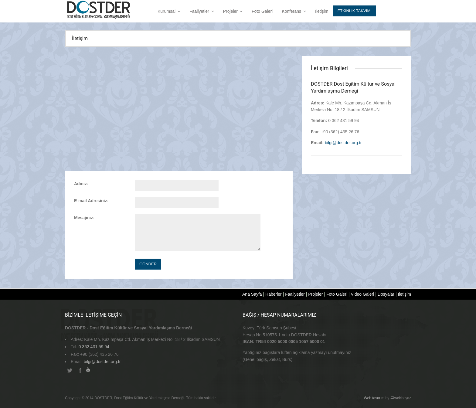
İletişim (321, 11)
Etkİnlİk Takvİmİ (355, 10)
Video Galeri (362, 294)
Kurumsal (169, 11)
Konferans (294, 11)
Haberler (273, 294)
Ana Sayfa (252, 294)
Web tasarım (374, 398)
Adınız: (81, 183)
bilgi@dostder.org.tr (343, 142)
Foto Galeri (262, 11)
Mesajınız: (84, 217)
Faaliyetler (201, 11)
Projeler (233, 11)
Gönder (148, 264)
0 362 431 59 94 (94, 346)
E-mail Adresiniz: (91, 200)
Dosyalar (386, 294)
